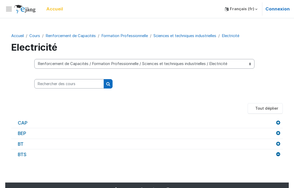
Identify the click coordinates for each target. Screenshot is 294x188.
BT (28, 144)
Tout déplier (259, 108)
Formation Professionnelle (133, 35)
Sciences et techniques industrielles (194, 35)
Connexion (277, 8)
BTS (29, 154)
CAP (30, 123)
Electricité (240, 35)
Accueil (25, 35)
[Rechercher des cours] (75, 84)
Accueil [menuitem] (54, 8)
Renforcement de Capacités (78, 35)
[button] (241, 9)
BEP (29, 133)
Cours (42, 35)
